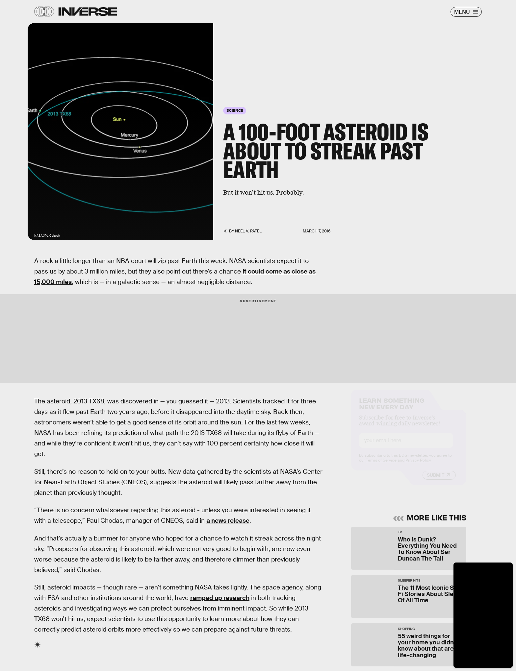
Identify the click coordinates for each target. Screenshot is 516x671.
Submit (435, 481)
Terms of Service (381, 466)
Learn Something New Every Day (392, 409)
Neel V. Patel (248, 231)
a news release (227, 520)
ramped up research (219, 598)
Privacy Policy (418, 466)
